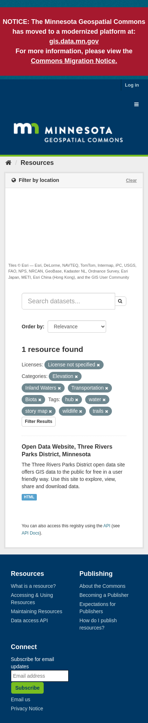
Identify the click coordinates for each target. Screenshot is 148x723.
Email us (20, 699)
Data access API (29, 620)
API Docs (31, 533)
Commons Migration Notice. (74, 61)
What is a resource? (33, 586)
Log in (132, 85)
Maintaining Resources (36, 611)
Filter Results (38, 421)
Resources (37, 162)
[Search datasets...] (68, 301)
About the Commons (102, 586)
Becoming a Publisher (104, 595)
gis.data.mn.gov (74, 41)
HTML (29, 497)
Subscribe (27, 688)
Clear (131, 180)
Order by (32, 326)
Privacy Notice (27, 708)
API (106, 525)
